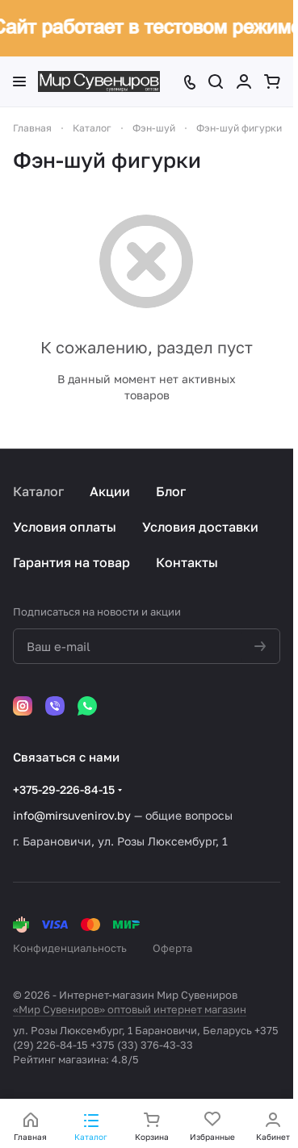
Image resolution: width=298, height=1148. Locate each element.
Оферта (172, 947)
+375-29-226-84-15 (64, 789)
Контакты (187, 562)
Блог (171, 491)
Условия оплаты (64, 527)
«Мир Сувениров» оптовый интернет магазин (129, 1009)
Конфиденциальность (70, 947)
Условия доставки (200, 527)
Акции (110, 491)
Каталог (38, 491)
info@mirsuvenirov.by (72, 815)
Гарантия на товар (71, 562)
